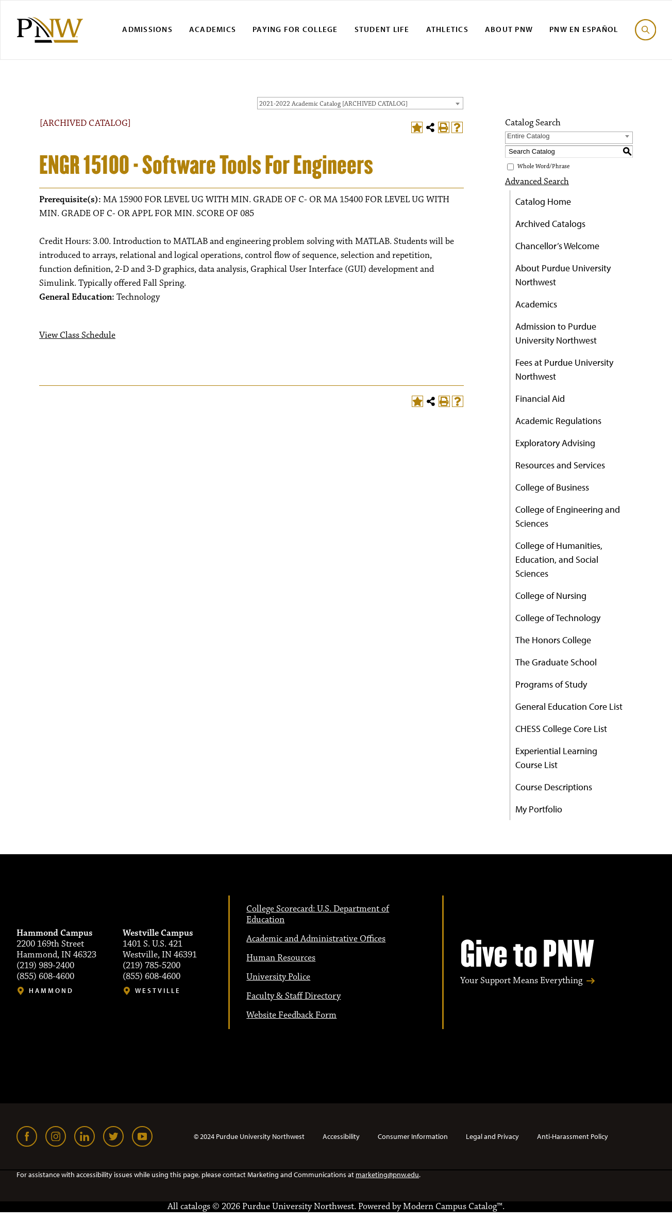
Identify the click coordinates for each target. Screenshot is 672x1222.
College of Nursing (550, 595)
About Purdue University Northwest (563, 275)
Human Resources (280, 958)
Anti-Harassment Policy (572, 1136)
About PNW (509, 29)
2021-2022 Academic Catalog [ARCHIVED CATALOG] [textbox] (333, 104)
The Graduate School (556, 662)
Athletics (447, 29)
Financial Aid (540, 398)
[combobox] (360, 103)
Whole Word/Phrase (543, 166)
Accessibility (341, 1136)
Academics (212, 29)
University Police (278, 977)
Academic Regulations (558, 421)
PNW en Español (583, 29)
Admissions (147, 29)
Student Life (382, 29)
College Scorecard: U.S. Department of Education (317, 914)
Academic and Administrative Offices (315, 938)
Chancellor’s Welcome (557, 246)
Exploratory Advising (555, 443)
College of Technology (557, 618)
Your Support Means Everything (521, 980)
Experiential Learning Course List (556, 758)
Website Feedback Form (291, 1015)
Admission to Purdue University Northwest (556, 333)
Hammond (51, 991)
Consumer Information (413, 1136)
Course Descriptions (553, 787)
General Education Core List (569, 706)
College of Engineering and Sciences (567, 516)
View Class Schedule (77, 335)
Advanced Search (537, 181)
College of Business (552, 487)
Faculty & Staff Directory (293, 996)
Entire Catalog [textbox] (528, 136)
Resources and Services (560, 465)
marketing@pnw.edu (387, 1174)
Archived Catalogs (550, 224)
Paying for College (295, 29)
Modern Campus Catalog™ (452, 1206)
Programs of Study (551, 684)
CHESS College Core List (561, 729)
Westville (158, 991)
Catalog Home (543, 201)
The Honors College (553, 640)
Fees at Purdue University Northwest (564, 369)
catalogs (195, 1206)
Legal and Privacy (492, 1136)
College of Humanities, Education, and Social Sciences (558, 559)
